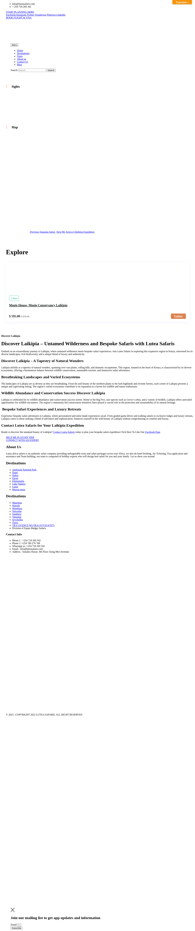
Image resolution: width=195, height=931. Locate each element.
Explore (178, 316)
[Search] (51, 70)
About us (21, 59)
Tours (20, 56)
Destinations (23, 53)
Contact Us (22, 61)
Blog (19, 64)
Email (14, 924)
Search (14, 70)
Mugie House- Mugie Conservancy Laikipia (38, 305)
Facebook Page (152, 432)
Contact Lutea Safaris (64, 432)
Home (20, 50)
